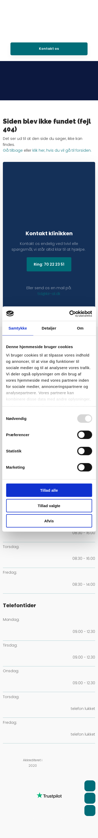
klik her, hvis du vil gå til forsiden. (61, 150)
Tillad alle (49, 490)
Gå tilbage (13, 150)
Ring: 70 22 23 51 (49, 264)
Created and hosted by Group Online (49, 818)
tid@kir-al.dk (49, 293)
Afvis (49, 521)
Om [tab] (80, 328)
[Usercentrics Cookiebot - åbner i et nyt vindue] (70, 313)
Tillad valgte (49, 505)
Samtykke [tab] (17, 328)
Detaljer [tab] (49, 328)
